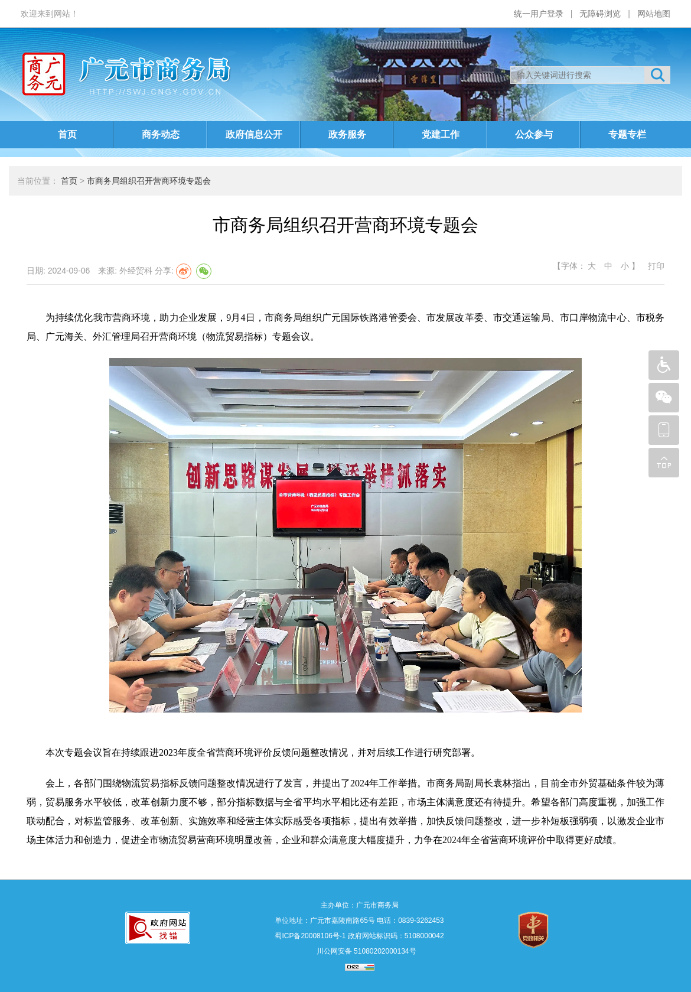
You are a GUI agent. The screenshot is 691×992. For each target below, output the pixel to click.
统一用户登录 (538, 13)
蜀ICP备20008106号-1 (310, 936)
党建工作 (440, 134)
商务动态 (161, 134)
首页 (67, 134)
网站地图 (653, 13)
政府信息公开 (254, 134)
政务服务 (347, 134)
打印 (655, 266)
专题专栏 (627, 134)
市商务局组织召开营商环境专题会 (149, 181)
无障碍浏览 (600, 13)
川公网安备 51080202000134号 (365, 951)
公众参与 (534, 134)
